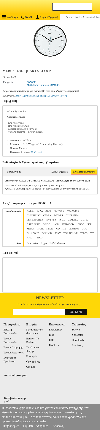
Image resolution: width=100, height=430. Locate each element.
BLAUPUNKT (33, 215)
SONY (58, 233)
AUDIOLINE (73, 210)
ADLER (30, 210)
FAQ (51, 340)
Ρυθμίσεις (27, 425)
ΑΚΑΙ (30, 237)
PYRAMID (47, 233)
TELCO (84, 233)
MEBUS (31, 228)
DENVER (58, 215)
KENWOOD (68, 224)
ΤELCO (38, 237)
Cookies (30, 366)
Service (76, 329)
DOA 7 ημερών (37, 152)
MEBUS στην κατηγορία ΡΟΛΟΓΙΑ (43, 85)
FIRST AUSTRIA (35, 219)
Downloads (78, 340)
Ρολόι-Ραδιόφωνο (58, 243)
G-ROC (46, 224)
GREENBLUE (33, 224)
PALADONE (33, 233)
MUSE (40, 228)
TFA (92, 233)
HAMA (56, 224)
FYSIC (62, 219)
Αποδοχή (58, 425)
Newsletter (50, 298)
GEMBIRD (73, 219)
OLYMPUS (74, 228)
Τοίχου (44, 243)
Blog (51, 334)
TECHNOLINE (71, 233)
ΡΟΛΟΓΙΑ (31, 82)
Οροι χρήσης (33, 361)
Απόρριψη (42, 425)
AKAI (48, 210)
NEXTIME (61, 228)
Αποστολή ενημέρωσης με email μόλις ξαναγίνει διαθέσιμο (42, 95)
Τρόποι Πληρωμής (13, 347)
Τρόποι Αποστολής (13, 352)
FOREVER (51, 219)
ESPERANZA (72, 215)
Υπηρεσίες (77, 334)
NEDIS (49, 228)
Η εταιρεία (31, 356)
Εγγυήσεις (77, 345)
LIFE (89, 224)
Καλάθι (27, 17)
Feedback (54, 345)
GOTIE (84, 219)
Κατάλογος (10, 17)
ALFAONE (59, 210)
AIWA (40, 210)
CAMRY (47, 215)
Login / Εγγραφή (47, 17)
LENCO (80, 224)
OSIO (84, 228)
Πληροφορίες (11, 425)
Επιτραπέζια (32, 243)
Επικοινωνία (55, 329)
